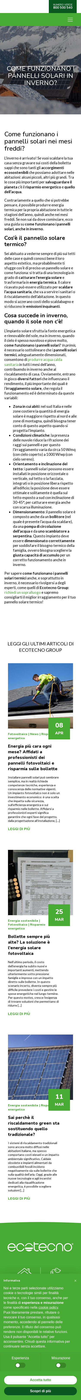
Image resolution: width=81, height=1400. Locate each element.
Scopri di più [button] (40, 1391)
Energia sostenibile (23, 921)
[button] (75, 1280)
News (34, 734)
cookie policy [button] (48, 1307)
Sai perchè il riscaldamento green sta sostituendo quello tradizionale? (33, 1126)
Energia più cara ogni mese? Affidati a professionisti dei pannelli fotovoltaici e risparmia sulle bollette (32, 757)
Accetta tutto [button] (40, 1380)
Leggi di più (19, 829)
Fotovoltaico (17, 734)
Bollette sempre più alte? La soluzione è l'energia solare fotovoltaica (29, 945)
